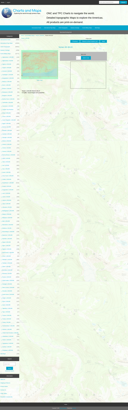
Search (10, 359)
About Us (2, 379)
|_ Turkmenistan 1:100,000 (9, 326)
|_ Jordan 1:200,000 (9, 179)
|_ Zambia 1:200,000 (9, 347)
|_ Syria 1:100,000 (9, 301)
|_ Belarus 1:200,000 (9, 81)
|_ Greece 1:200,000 (9, 144)
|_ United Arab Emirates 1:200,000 (9, 333)
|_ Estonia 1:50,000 (9, 127)
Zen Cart (74, 408)
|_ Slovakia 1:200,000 (9, 291)
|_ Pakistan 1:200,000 (9, 263)
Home (2, 2)
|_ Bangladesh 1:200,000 (9, 78)
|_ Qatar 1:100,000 (9, 266)
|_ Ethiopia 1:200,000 (9, 130)
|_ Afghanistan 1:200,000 (9, 57)
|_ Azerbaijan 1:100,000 (9, 74)
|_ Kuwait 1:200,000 (9, 186)
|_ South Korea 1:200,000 (9, 294)
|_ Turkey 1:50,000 (9, 322)
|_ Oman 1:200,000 (9, 256)
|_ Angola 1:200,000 (9, 67)
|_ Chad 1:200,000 (9, 113)
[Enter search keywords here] (109, 2)
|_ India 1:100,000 (9, 158)
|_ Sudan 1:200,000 (9, 298)
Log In (8, 2)
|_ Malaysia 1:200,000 (9, 217)
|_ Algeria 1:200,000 (9, 64)
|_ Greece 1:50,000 (9, 148)
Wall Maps (97, 27)
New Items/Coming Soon (66, 32)
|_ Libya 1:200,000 (9, 203)
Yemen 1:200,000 (40, 35)
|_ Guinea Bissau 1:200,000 (9, 155)
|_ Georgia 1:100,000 (9, 137)
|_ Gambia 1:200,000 (9, 134)
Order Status (3, 393)
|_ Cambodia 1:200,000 (9, 102)
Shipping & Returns (5, 383)
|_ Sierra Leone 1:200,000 (9, 287)
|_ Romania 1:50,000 (9, 273)
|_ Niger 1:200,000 (9, 245)
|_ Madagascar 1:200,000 (9, 210)
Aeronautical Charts (36, 27)
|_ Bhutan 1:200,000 (9, 88)
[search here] (9, 364)
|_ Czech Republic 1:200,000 (9, 120)
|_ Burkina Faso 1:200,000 (9, 99)
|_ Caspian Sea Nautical (9, 109)
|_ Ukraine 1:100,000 (9, 329)
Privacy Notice (4, 386)
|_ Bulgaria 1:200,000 (9, 95)
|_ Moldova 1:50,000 (9, 228)
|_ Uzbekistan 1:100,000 (9, 336)
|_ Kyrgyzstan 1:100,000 (9, 190)
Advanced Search (9, 371)
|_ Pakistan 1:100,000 (9, 259)
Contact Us (3, 390)
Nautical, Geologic (75, 27)
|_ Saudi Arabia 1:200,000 (9, 280)
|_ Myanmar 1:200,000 (9, 235)
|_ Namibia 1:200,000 (9, 238)
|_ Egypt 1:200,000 (9, 123)
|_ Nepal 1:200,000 (9, 242)
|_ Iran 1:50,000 (9, 165)
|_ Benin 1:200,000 (9, 85)
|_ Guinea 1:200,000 (9, 151)
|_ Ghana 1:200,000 (9, 141)
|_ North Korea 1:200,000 (9, 252)
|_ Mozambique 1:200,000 (9, 231)
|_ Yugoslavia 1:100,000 (9, 343)
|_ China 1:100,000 (9, 116)
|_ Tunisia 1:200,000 (9, 315)
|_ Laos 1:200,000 (9, 193)
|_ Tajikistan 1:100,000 (9, 308)
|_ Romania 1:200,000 (9, 270)
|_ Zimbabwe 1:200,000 (9, 350)
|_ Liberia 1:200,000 (9, 200)
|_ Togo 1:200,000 (9, 312)
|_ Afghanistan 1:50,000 (9, 60)
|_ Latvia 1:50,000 (9, 197)
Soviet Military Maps (29, 35)
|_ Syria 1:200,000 (9, 305)
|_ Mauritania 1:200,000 (9, 224)
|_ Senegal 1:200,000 (9, 284)
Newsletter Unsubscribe (6, 397)
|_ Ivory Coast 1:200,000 (9, 176)
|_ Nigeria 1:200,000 (9, 249)
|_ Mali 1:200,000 (9, 221)
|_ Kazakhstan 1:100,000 (9, 183)
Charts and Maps (63, 408)
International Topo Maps (49, 27)
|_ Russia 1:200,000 (9, 277)
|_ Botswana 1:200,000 (9, 92)
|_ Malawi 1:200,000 (9, 214)
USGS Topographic (63, 27)
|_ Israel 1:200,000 (9, 172)
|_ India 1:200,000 (9, 162)
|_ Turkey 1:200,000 (9, 319)
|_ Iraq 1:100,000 (9, 169)
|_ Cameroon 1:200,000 (9, 106)
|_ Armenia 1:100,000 (9, 71)
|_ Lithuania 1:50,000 (9, 207)
